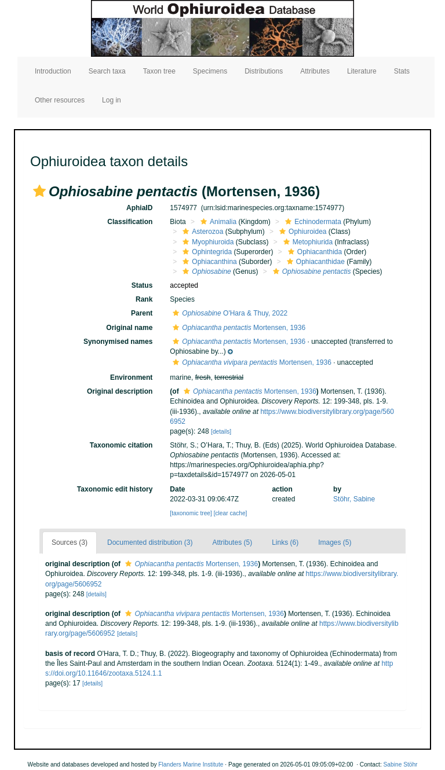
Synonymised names (117, 342)
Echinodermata (311, 222)
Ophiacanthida (313, 252)
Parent (141, 313)
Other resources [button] (60, 100)
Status (142, 285)
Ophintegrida (206, 252)
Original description (119, 391)
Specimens (210, 71)
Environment (131, 377)
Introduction (53, 71)
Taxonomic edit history (114, 489)
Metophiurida (306, 242)
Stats (402, 71)
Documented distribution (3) (149, 542)
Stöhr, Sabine (354, 499)
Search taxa (107, 71)
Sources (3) (69, 542)
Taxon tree (159, 71)
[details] (221, 431)
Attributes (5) (232, 542)
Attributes (315, 71)
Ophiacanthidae (314, 262)
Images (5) (334, 542)
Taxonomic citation (121, 445)
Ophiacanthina (208, 262)
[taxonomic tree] (190, 513)
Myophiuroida (207, 242)
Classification (129, 222)
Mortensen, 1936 (237, 328)
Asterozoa (201, 232)
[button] (39, 191)
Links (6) (285, 542)
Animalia (217, 222)
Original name (129, 328)
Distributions (264, 71)
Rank (144, 299)
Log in (111, 100)
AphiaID (139, 208)
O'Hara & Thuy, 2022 (228, 313)
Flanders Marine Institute (190, 764)
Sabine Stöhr (401, 764)
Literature (362, 71)
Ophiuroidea (301, 232)
